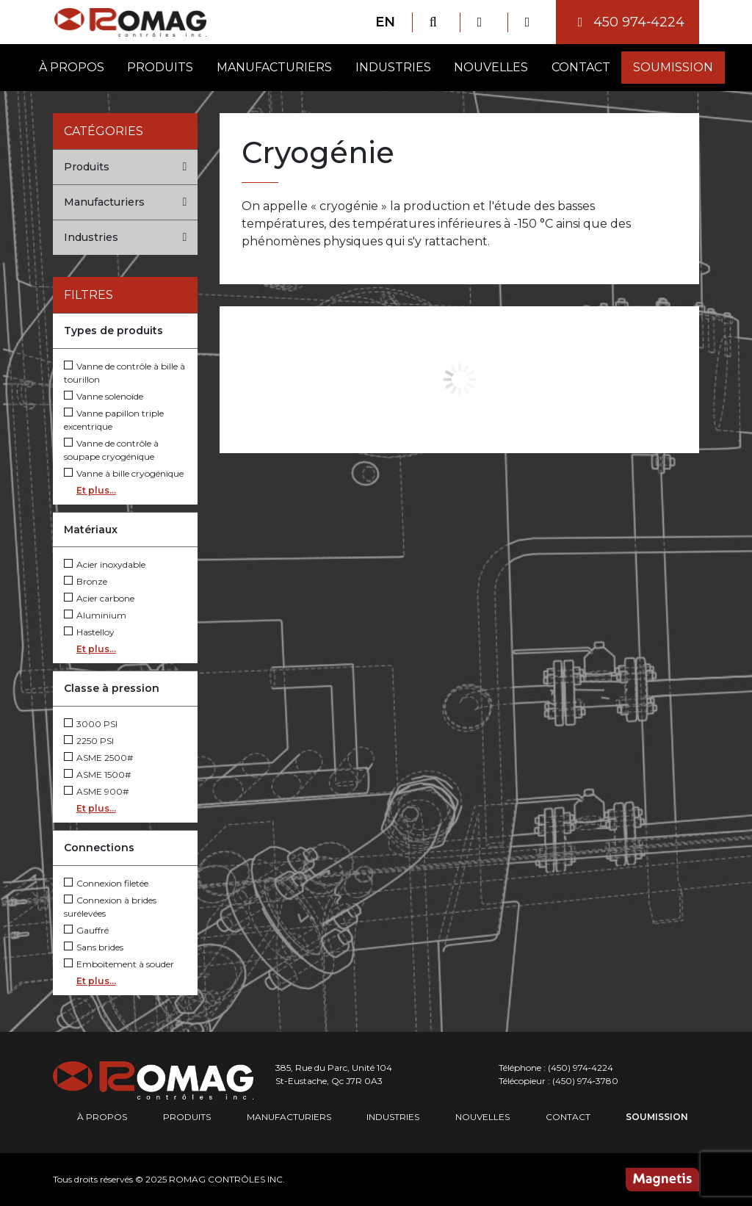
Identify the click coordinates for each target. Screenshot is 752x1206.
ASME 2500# (98, 757)
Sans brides (93, 947)
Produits (160, 67)
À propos (71, 67)
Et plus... (96, 490)
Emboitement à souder (119, 964)
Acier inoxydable (104, 564)
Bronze (85, 581)
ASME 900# (96, 791)
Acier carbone (99, 598)
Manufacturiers (274, 67)
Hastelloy (89, 632)
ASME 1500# (97, 774)
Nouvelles (491, 67)
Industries (393, 67)
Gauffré (86, 930)
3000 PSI (91, 723)
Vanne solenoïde (103, 396)
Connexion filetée (106, 883)
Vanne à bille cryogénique (124, 473)
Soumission (673, 67)
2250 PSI (89, 740)
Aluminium (95, 615)
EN (385, 22)
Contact (581, 67)
